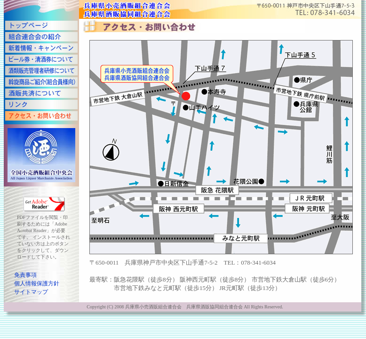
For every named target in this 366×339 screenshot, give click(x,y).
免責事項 (25, 275)
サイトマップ (31, 292)
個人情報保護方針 (36, 283)
